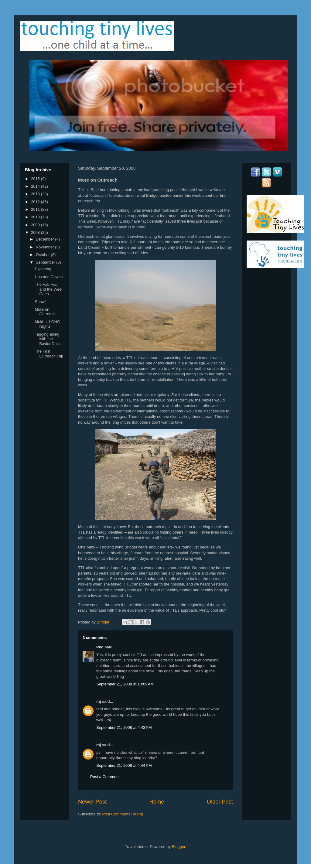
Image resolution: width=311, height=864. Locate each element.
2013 (36, 194)
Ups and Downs (49, 277)
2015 (36, 178)
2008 (36, 232)
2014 (36, 186)
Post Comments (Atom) (122, 814)
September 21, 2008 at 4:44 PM (124, 765)
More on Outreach (45, 311)
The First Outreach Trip (49, 353)
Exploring (43, 269)
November (45, 247)
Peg (100, 647)
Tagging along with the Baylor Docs (47, 339)
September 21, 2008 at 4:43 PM (124, 727)
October (43, 254)
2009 (36, 225)
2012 (36, 202)
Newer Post (92, 802)
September (46, 262)
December (45, 239)
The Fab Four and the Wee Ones (48, 289)
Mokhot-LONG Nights (47, 324)
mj (98, 701)
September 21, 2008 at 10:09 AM (125, 684)
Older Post (220, 802)
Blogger (178, 846)
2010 (36, 217)
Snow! (40, 301)
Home (156, 802)
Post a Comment (105, 776)
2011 (36, 209)
